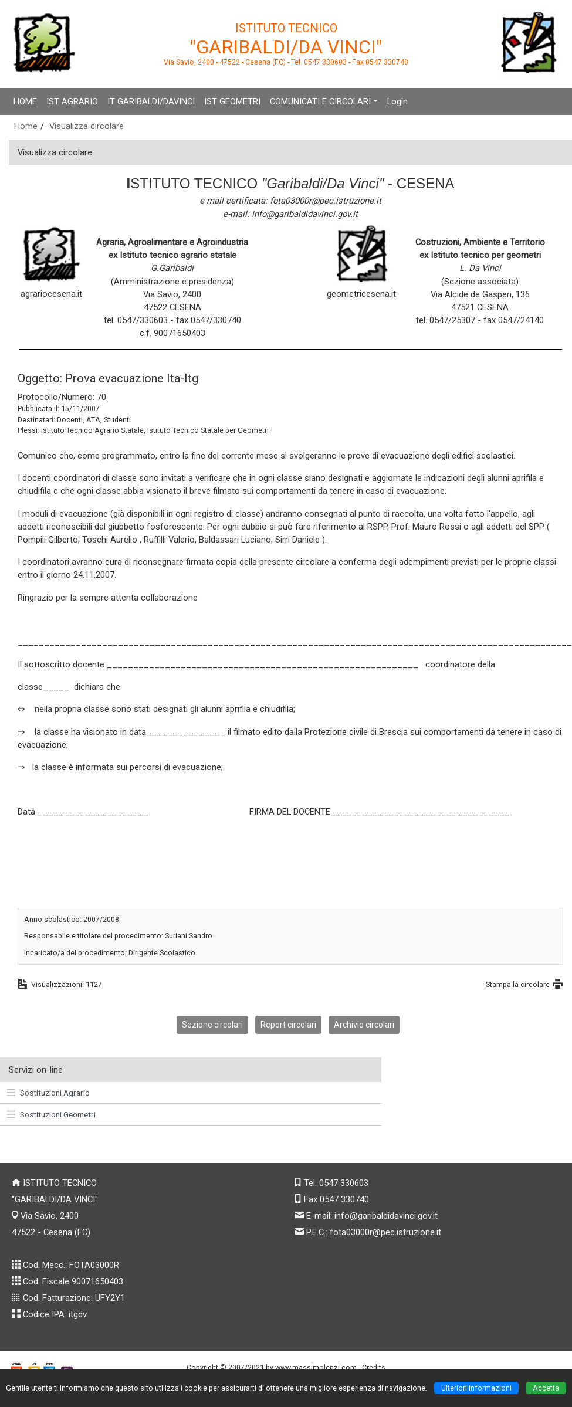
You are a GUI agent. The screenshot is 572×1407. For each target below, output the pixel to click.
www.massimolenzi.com (316, 1367)
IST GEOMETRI (232, 101)
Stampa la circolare (518, 984)
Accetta (546, 1388)
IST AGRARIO (72, 101)
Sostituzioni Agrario (48, 1092)
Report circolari (288, 1024)
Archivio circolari (364, 1024)
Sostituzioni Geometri (51, 1114)
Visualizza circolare (86, 126)
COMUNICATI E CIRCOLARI (320, 101)
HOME (25, 101)
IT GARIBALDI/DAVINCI (151, 101)
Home (26, 126)
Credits (373, 1367)
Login (397, 101)
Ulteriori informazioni (476, 1388)
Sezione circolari (212, 1024)
